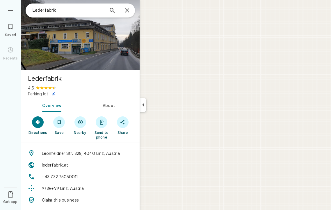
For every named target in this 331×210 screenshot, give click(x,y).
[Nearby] (80, 125)
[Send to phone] (101, 127)
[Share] (122, 125)
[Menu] (10, 10)
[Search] (112, 11)
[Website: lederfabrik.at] (80, 165)
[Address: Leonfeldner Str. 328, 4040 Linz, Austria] (80, 153)
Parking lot (38, 94)
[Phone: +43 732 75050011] (80, 177)
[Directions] (38, 125)
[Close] (127, 11)
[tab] (50, 105)
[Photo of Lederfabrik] (80, 35)
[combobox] (68, 10)
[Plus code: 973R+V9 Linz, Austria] (80, 188)
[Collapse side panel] (143, 105)
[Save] (59, 125)
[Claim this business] (80, 200)
